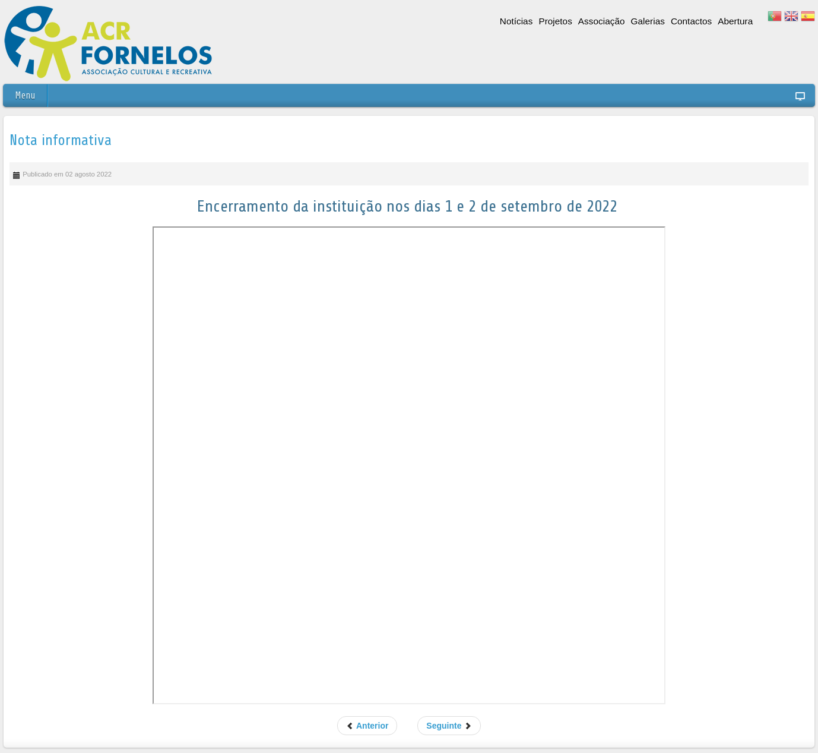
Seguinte (449, 725)
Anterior (367, 725)
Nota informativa (60, 140)
